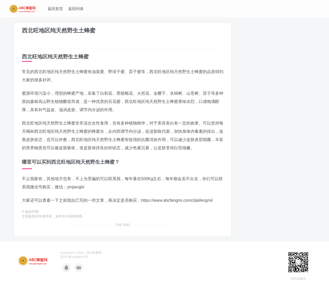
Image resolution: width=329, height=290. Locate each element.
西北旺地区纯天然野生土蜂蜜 (58, 30)
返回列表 (76, 8)
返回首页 (55, 8)
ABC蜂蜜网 (94, 252)
